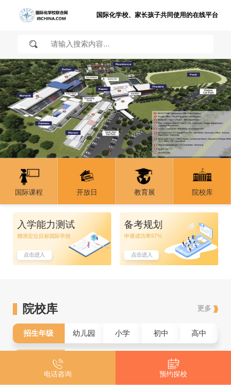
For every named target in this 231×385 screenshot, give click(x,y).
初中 (160, 333)
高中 (198, 333)
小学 (122, 333)
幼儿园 (84, 333)
